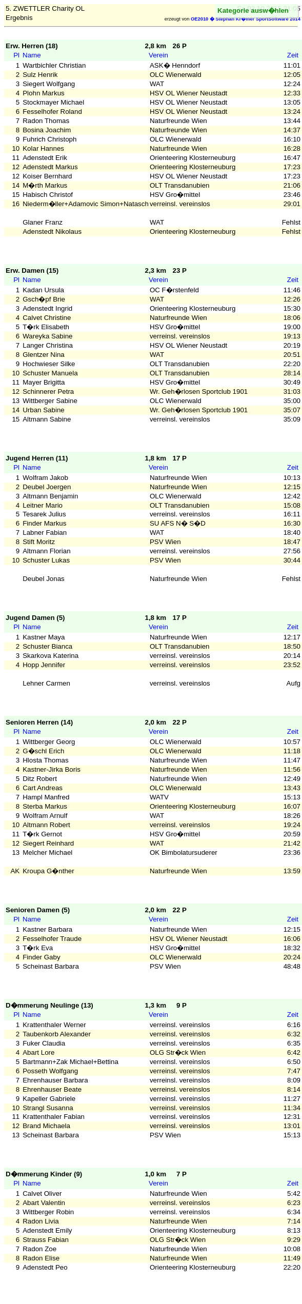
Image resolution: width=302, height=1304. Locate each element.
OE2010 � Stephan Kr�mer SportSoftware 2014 (245, 19)
